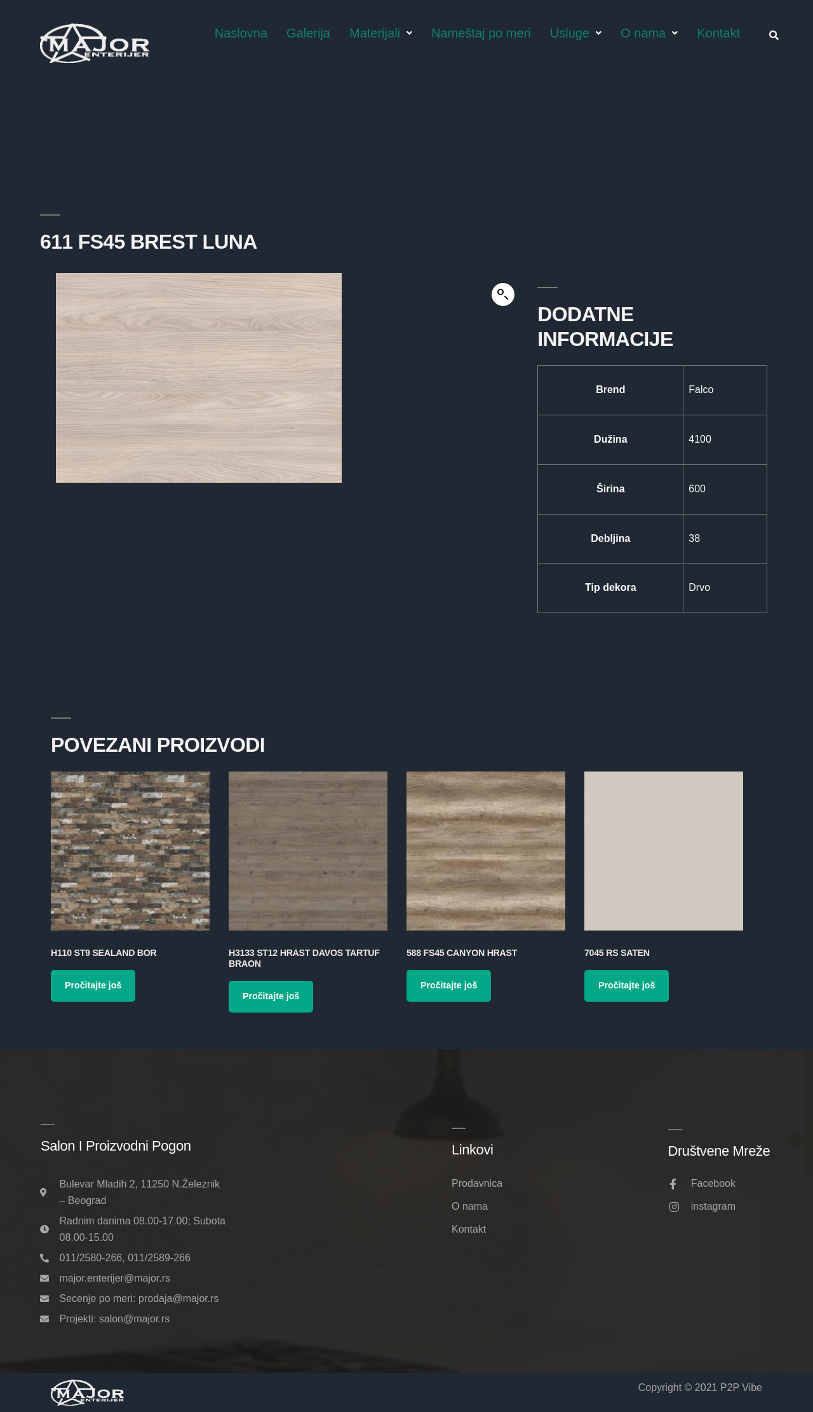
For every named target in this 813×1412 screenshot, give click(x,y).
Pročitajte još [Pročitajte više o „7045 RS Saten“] (626, 985)
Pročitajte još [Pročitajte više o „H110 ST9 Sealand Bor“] (93, 985)
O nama (649, 33)
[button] (503, 294)
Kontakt (718, 33)
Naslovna (241, 33)
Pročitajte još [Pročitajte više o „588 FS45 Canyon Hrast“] (448, 985)
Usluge (575, 33)
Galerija (308, 33)
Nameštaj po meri (481, 33)
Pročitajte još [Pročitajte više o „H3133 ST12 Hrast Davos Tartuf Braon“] (271, 996)
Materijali (380, 33)
